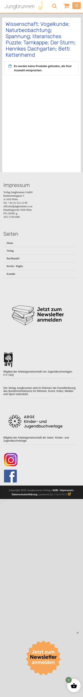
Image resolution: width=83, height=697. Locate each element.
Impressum (66, 492)
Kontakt (11, 273)
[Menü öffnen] (76, 5)
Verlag (10, 250)
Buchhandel (13, 258)
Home (10, 243)
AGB (55, 492)
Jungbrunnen (19, 6)
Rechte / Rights (15, 266)
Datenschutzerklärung (24, 496)
